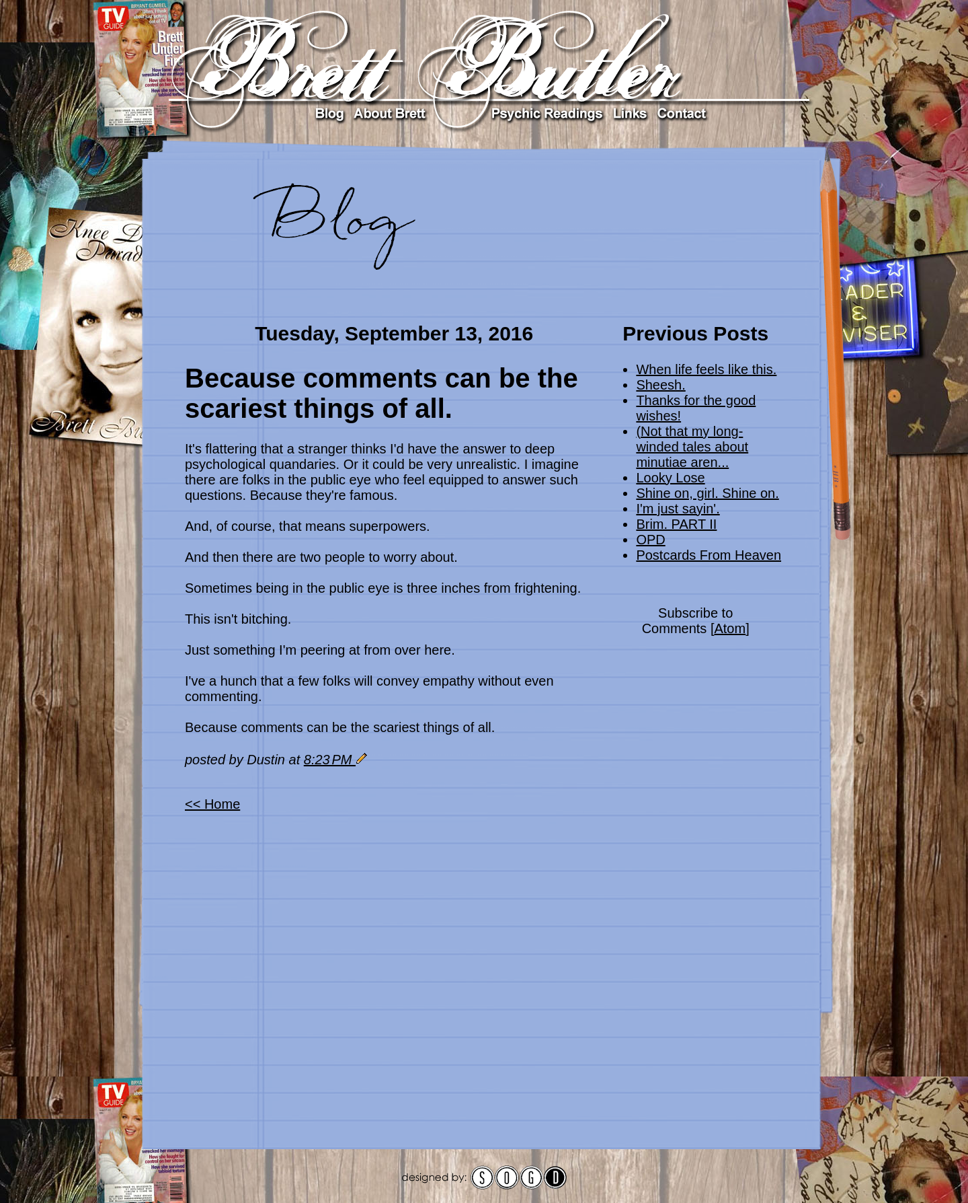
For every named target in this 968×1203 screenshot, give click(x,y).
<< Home (212, 804)
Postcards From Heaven (708, 555)
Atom (729, 628)
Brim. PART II (676, 524)
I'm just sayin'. (677, 508)
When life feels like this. (706, 369)
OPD (650, 539)
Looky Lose (670, 477)
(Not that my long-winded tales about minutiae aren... (692, 447)
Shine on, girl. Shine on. (707, 493)
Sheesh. (660, 384)
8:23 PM (330, 759)
